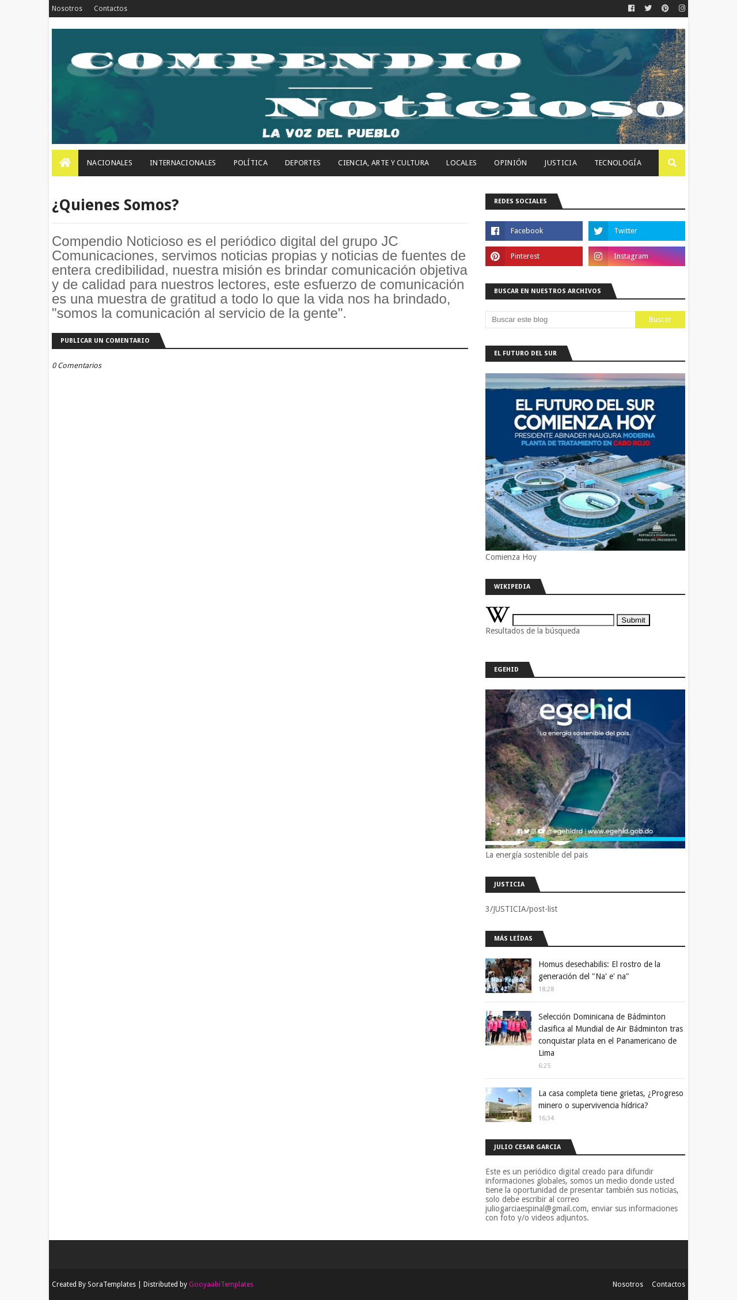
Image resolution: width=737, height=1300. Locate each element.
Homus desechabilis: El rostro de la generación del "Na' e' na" (599, 970)
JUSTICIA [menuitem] (560, 162)
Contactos (110, 9)
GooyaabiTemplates (221, 1284)
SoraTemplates (112, 1284)
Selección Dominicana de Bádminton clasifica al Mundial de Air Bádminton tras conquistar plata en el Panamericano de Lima (610, 1035)
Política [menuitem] (251, 162)
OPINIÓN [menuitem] (510, 162)
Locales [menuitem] (461, 162)
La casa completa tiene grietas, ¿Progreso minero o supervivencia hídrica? (610, 1099)
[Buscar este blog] (560, 319)
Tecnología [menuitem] (617, 162)
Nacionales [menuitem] (109, 162)
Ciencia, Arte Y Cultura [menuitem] (383, 162)
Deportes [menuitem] (303, 162)
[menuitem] (65, 163)
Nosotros (67, 9)
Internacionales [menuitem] (183, 162)
